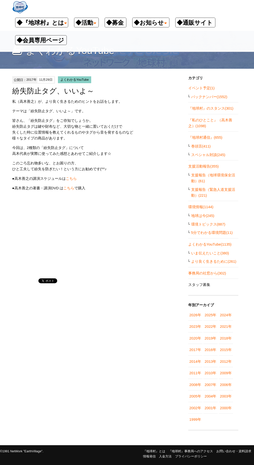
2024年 (226, 315)
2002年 (195, 408)
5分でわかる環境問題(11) (212, 232)
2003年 (226, 396)
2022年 (210, 326)
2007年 (210, 385)
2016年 (210, 350)
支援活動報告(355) (203, 166)
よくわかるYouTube (74, 79)
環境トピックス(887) (208, 224)
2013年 (210, 361)
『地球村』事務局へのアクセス (190, 451)
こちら (71, 178)
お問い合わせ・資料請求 (233, 451)
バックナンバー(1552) (209, 97)
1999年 (195, 419)
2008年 (195, 385)
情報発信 (149, 456)
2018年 (226, 338)
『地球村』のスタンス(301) (210, 108)
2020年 (195, 338)
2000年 (226, 408)
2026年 (195, 315)
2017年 (195, 350)
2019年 (210, 338)
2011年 (195, 373)
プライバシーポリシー (191, 456)
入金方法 (165, 456)
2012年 (226, 361)
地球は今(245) (202, 216)
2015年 (226, 350)
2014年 (195, 361)
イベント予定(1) (201, 88)
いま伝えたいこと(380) (210, 253)
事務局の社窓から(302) (207, 273)
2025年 (210, 315)
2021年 (226, 326)
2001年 (210, 408)
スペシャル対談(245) (208, 155)
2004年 (210, 396)
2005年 (195, 396)
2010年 (210, 373)
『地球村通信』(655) (205, 137)
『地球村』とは (154, 451)
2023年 (195, 326)
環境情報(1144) (200, 207)
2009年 (226, 373)
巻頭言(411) (201, 146)
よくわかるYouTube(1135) (210, 244)
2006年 (226, 385)
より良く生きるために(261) (213, 261)
